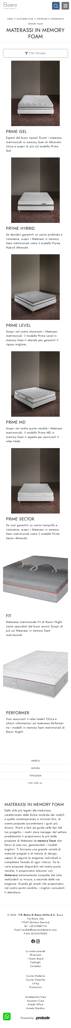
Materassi (42, 18)
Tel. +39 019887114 (35, 926)
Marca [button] (35, 760)
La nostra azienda (35, 951)
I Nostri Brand (35, 958)
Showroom (35, 955)
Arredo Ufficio (36, 1004)
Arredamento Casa (35, 997)
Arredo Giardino (35, 1008)
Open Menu (65, 6)
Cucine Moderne (35, 976)
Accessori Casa (25, 18)
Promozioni (35, 987)
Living (35, 983)
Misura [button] (35, 768)
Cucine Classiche (35, 980)
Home (10, 18)
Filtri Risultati (35, 53)
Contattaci (35, 966)
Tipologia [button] (36, 775)
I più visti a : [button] (36, 783)
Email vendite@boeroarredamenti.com (35, 930)
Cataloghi (35, 962)
